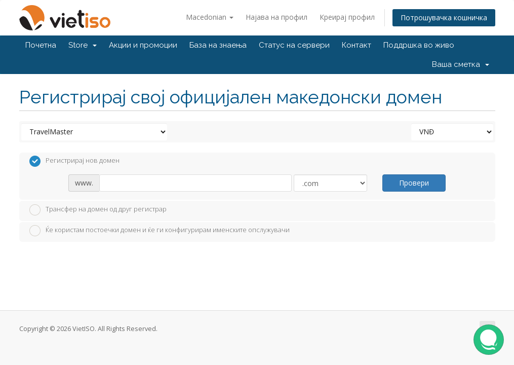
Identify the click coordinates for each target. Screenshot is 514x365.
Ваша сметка (460, 64)
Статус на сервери (294, 45)
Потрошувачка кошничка (444, 17)
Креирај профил (347, 17)
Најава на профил (276, 17)
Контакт (356, 45)
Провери (414, 183)
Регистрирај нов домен (74, 161)
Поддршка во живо (418, 45)
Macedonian (209, 17)
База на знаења (218, 45)
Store (82, 45)
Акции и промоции (143, 45)
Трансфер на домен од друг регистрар (98, 209)
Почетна (40, 45)
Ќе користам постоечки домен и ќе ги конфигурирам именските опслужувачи (159, 230)
